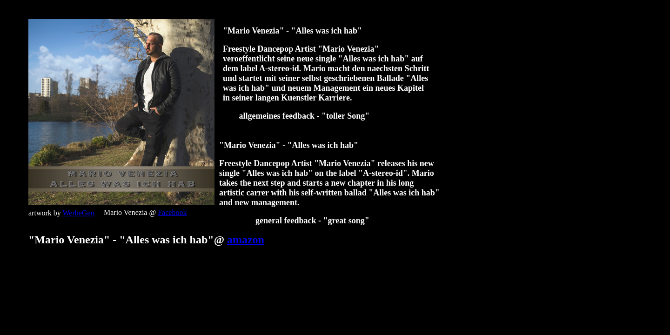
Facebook (172, 212)
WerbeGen (78, 213)
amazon (245, 240)
